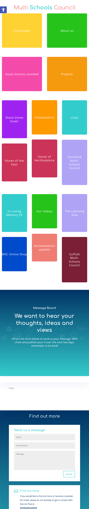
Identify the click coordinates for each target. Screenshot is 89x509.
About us (67, 30)
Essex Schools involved (22, 74)
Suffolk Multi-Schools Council (74, 259)
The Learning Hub (74, 213)
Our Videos (44, 211)
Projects (67, 74)
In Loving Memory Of (14, 213)
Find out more (33, 500)
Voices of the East (14, 162)
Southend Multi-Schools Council (75, 162)
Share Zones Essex (14, 119)
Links (74, 117)
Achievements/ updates (44, 247)
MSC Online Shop (14, 254)
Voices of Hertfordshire (44, 158)
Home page (22, 30)
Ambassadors (44, 117)
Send (63, 481)
